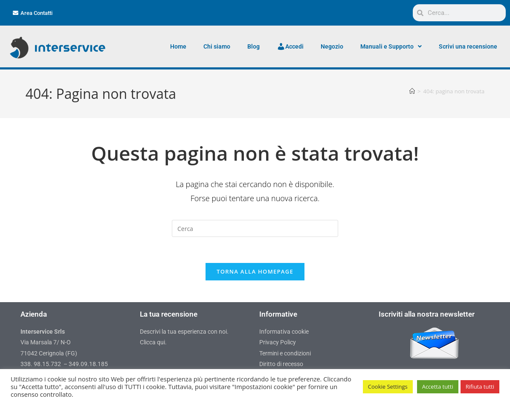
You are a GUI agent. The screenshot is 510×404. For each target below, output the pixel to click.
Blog (253, 46)
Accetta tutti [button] (437, 386)
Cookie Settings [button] (388, 386)
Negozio (332, 46)
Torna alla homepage (255, 271)
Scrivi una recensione (468, 46)
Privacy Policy (277, 342)
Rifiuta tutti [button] (480, 386)
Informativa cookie (284, 331)
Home (178, 46)
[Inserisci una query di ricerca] (255, 228)
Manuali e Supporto (391, 46)
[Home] (412, 91)
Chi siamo (216, 46)
